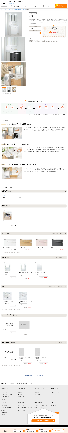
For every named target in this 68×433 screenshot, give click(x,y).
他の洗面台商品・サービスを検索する (34, 376)
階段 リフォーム (21, 397)
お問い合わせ (53, 406)
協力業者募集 (11, 3)
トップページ (4, 406)
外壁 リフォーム (38, 392)
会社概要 (3, 415)
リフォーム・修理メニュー (6, 408)
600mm (31, 32)
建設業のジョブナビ (38, 408)
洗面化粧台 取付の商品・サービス (22, 384)
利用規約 (19, 410)
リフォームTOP (5, 384)
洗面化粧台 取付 (12, 384)
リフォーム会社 (31, 6)
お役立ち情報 (46, 6)
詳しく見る (7, 223)
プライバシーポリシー (22, 412)
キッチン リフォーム (5, 394)
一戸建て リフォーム (55, 394)
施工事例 (3, 412)
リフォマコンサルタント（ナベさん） (25, 408)
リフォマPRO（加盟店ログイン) (41, 406)
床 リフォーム (20, 395)
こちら (64, 116)
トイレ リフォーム (5, 397)
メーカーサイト (33, 38)
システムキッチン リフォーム (7, 395)
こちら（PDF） (63, 114)
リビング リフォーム (22, 392)
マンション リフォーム (55, 392)
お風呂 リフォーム (5, 392)
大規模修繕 (37, 394)
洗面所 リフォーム (5, 399)
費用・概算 (16, 6)
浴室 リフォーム (4, 401)
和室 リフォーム (21, 394)
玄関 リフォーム (38, 395)
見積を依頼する (59, 5)
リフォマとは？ (21, 406)
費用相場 (3, 410)
